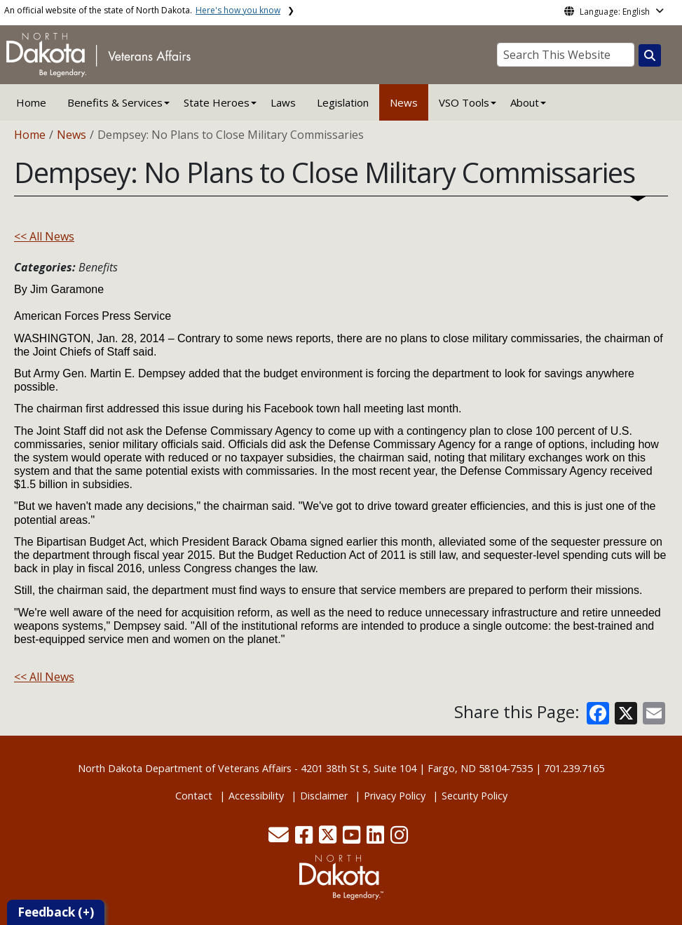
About (524, 102)
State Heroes (217, 102)
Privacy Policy (394, 795)
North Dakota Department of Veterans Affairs (185, 768)
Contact (193, 795)
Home (31, 102)
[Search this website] (650, 55)
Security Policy (474, 795)
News (404, 102)
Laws (283, 102)
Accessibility (256, 795)
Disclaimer (324, 795)
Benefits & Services (115, 102)
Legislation (343, 102)
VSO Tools (464, 102)
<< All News (44, 236)
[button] (280, 838)
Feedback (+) (56, 912)
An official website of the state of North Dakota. (142, 10)
